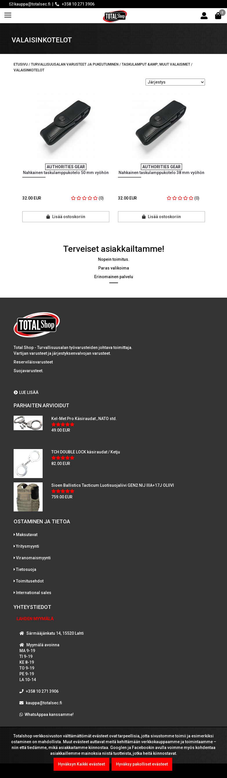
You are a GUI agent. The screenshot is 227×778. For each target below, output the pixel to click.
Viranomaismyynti (33, 558)
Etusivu (21, 64)
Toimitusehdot (29, 581)
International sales (33, 592)
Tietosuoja (26, 569)
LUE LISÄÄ (26, 392)
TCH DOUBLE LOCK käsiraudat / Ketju (85, 452)
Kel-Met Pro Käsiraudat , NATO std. (84, 418)
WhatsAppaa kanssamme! (49, 714)
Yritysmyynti (27, 546)
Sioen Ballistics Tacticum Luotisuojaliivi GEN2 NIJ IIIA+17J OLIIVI (112, 485)
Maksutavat (26, 534)
